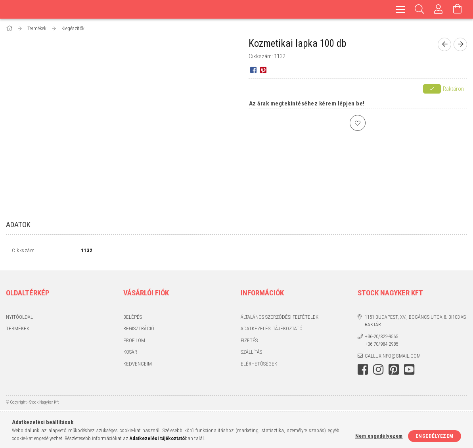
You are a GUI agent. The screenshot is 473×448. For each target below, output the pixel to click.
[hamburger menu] (400, 9)
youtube (409, 371)
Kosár (130, 354)
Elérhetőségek (259, 365)
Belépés (132, 319)
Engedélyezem (435, 436)
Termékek (17, 330)
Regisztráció (138, 330)
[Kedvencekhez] (358, 123)
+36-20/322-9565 (381, 338)
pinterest (394, 371)
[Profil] (438, 9)
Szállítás (251, 354)
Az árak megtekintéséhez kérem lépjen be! (307, 103)
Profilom (134, 342)
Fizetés (249, 342)
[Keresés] (419, 9)
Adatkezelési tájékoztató (272, 330)
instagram (378, 371)
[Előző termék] (444, 44)
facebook (363, 371)
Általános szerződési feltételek (279, 319)
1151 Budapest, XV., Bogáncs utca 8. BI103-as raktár (415, 322)
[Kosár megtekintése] (457, 9)
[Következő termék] (460, 44)
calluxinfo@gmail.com (393, 357)
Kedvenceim (137, 365)
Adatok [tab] (18, 224)
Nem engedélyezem (379, 436)
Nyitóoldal (19, 319)
